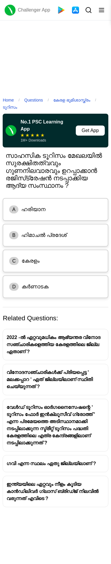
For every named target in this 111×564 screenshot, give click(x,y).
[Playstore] (61, 10)
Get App (90, 130)
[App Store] (75, 10)
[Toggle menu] (101, 10)
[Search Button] (88, 10)
